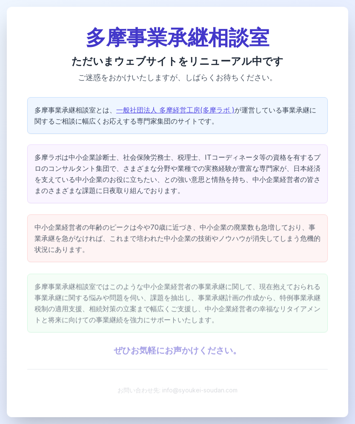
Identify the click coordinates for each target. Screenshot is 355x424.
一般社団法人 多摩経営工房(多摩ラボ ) (175, 111)
